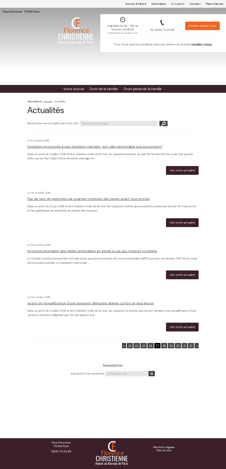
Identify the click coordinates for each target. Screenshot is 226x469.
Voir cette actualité (182, 170)
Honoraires (159, 4)
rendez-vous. (202, 44)
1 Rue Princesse (21, 4)
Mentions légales (164, 447)
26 (150, 345)
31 (184, 345)
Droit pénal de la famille (143, 89)
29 (171, 345)
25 (143, 345)
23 (129, 345)
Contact (195, 4)
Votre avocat (73, 89)
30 (178, 345)
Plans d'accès (214, 4)
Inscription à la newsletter (88, 373)
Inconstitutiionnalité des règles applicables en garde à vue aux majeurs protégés (92, 251)
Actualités (177, 4)
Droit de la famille (104, 89)
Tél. (162, 30)
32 (190, 345)
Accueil (48, 101)
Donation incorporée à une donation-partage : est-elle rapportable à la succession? (94, 146)
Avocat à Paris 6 (135, 4)
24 (136, 345)
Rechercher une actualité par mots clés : (53, 123)
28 (164, 345)
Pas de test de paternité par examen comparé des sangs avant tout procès (88, 198)
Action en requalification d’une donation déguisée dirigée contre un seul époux (90, 303)
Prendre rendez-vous (202, 26)
